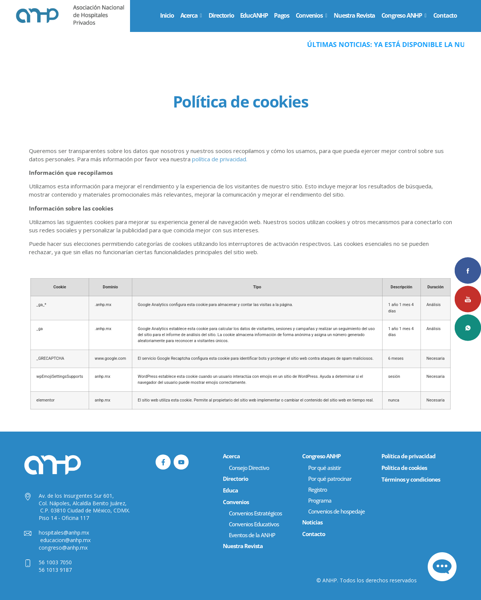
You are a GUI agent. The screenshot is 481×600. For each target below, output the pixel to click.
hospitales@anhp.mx (64, 532)
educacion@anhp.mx (65, 540)
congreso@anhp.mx (63, 547)
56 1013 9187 (55, 569)
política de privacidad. (219, 159)
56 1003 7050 (55, 562)
